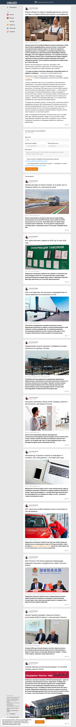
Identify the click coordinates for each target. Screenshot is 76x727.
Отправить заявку (31, 169)
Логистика (31, 289)
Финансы (31, 558)
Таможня (31, 343)
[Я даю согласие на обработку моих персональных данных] (25, 159)
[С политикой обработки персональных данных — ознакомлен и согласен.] (25, 163)
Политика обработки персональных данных (13, 709)
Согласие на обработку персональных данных (36, 161)
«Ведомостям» (29, 78)
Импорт (30, 9)
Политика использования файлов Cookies (12, 711)
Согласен (39, 722)
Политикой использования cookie (11, 724)
